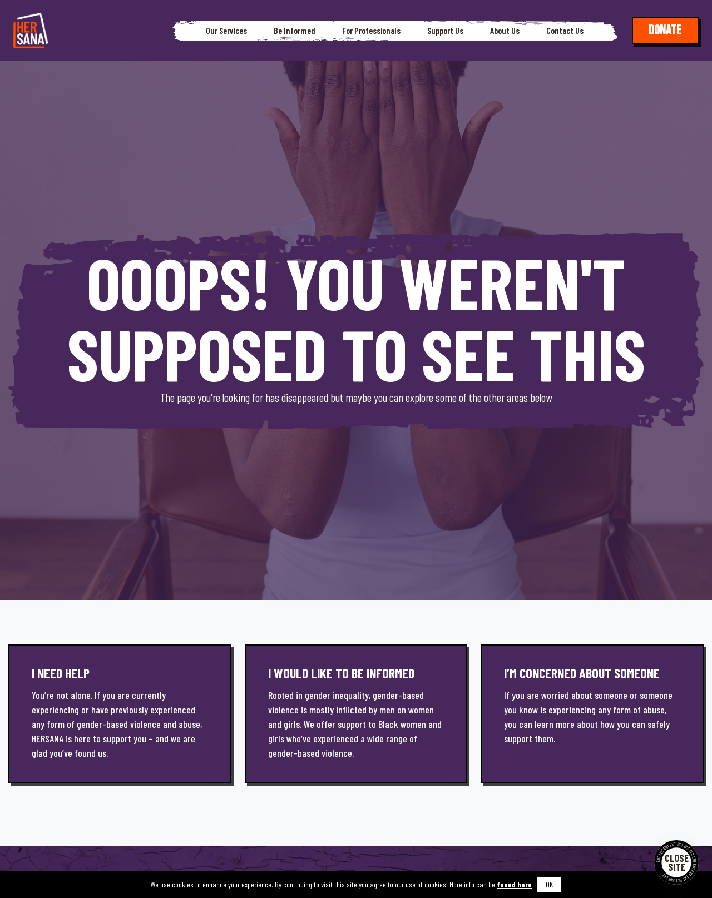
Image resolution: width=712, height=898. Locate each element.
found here (514, 884)
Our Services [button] (226, 30)
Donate (665, 30)
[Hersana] (30, 30)
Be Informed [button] (294, 30)
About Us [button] (505, 30)
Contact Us (565, 30)
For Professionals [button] (371, 30)
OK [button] (549, 884)
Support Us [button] (445, 30)
